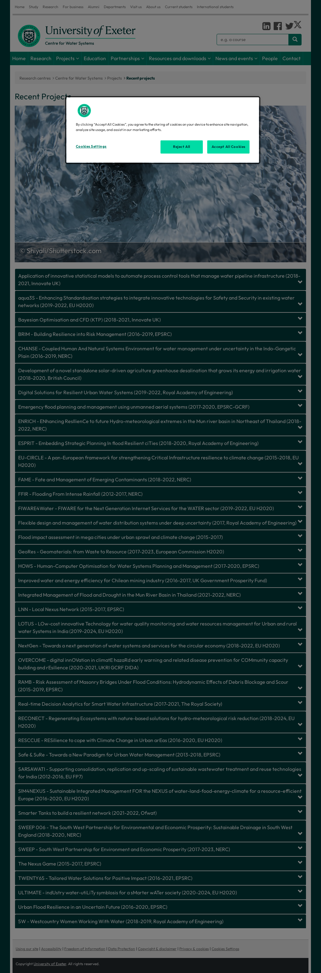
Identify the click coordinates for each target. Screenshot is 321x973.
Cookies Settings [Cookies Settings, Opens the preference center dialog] (91, 146)
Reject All (181, 146)
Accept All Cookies (228, 146)
